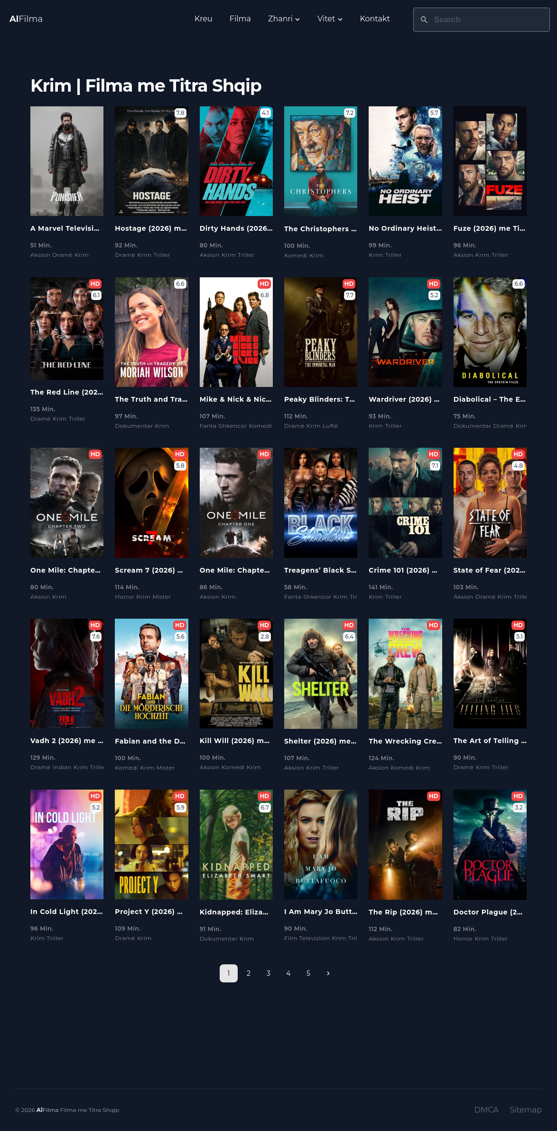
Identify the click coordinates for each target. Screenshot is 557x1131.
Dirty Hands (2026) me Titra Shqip (264, 228)
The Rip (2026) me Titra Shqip (424, 912)
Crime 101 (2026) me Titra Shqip (428, 570)
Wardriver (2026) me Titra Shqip (429, 399)
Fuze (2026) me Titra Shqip (504, 228)
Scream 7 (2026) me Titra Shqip (173, 570)
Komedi (295, 255)
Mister (161, 596)
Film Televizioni (307, 938)
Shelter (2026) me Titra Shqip (339, 741)
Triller (161, 254)
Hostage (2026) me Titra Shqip (172, 228)
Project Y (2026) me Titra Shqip (173, 911)
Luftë (330, 425)
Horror (124, 596)
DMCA (486, 1109)
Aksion (40, 254)
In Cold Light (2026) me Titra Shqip (96, 911)
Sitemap (526, 1109)
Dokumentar (134, 425)
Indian (62, 767)
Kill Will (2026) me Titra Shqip (256, 740)
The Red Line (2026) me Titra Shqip (96, 392)
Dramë (62, 254)
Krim (81, 254)
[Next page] (328, 973)
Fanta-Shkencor (223, 425)
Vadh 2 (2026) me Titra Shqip (84, 740)
